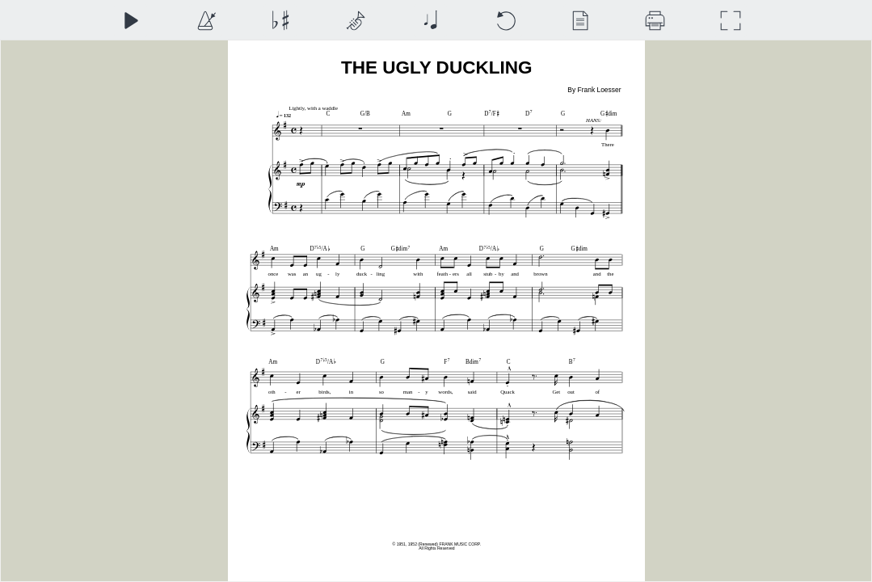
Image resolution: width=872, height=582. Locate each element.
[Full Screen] (730, 20)
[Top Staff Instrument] (355, 20)
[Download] (655, 20)
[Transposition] (280, 20)
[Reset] (505, 20)
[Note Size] (430, 20)
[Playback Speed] (205, 20)
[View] (579, 20)
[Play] (130, 20)
